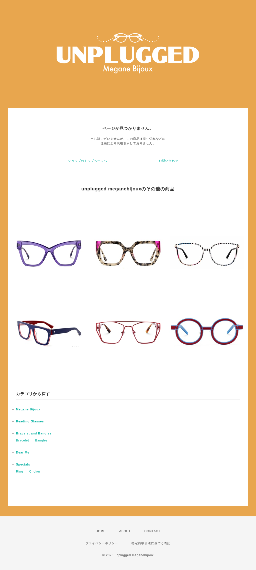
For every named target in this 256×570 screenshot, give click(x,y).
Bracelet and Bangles (34, 433)
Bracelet (22, 440)
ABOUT (125, 531)
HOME (101, 531)
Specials (23, 464)
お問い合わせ (168, 161)
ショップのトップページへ (87, 161)
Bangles (41, 440)
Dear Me (23, 452)
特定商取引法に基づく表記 (151, 543)
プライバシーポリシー (102, 543)
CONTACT (152, 531)
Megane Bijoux (28, 409)
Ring (19, 471)
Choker (34, 471)
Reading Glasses (30, 421)
